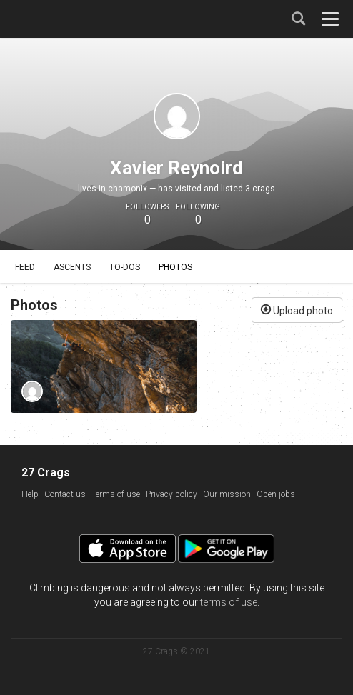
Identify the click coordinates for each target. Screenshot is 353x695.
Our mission (227, 494)
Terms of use (115, 494)
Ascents (72, 267)
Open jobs (276, 494)
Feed (25, 267)
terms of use (228, 602)
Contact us (65, 494)
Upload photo (297, 309)
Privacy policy (171, 494)
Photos (175, 267)
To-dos (124, 267)
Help (30, 494)
